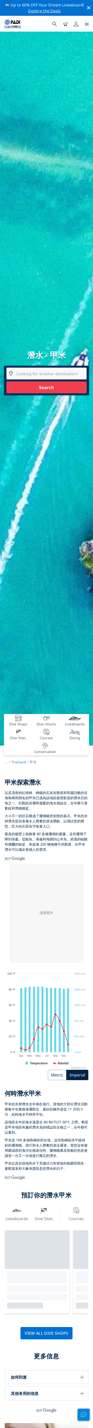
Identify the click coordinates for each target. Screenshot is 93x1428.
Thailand (18, 762)
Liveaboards (16, 1213)
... (8, 762)
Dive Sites (44, 1213)
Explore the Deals (44, 11)
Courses (76, 1213)
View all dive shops (46, 1333)
